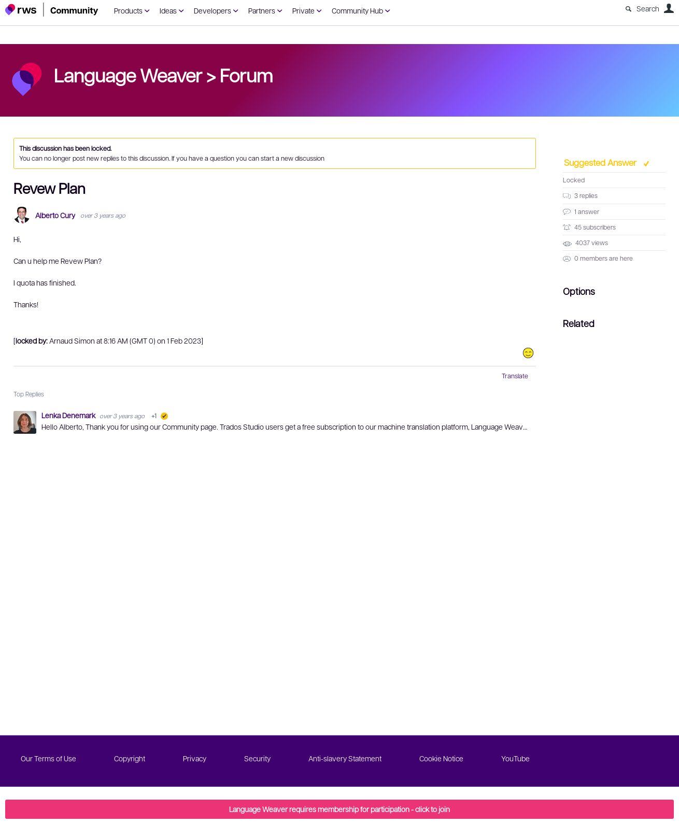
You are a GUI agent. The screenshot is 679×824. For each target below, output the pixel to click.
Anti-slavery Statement (344, 758)
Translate (515, 376)
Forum (246, 75)
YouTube (515, 758)
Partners (261, 10)
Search (647, 8)
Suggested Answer (601, 162)
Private (303, 10)
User (668, 8)
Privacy (194, 758)
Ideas (168, 10)
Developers (212, 10)
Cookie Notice (441, 758)
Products (128, 10)
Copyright (129, 758)
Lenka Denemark (69, 415)
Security (257, 758)
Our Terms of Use (48, 758)
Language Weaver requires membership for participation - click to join (339, 809)
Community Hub (357, 10)
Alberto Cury (55, 215)
